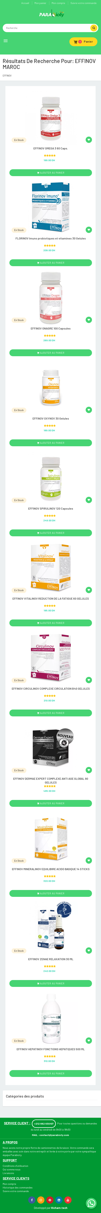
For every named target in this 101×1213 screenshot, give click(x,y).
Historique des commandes (18, 1187)
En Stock (19, 140)
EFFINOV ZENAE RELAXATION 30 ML (50, 959)
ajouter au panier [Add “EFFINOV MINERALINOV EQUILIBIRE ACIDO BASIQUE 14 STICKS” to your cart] (51, 893)
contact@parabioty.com (54, 1134)
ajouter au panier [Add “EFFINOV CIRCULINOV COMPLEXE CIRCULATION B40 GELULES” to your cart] (51, 713)
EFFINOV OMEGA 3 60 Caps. (50, 148)
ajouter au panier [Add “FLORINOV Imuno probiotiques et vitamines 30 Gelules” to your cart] (51, 262)
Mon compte (58, 3)
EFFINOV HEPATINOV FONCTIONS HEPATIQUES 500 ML (51, 1049)
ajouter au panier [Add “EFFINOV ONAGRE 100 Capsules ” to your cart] (51, 352)
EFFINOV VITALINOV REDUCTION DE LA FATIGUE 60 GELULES (50, 598)
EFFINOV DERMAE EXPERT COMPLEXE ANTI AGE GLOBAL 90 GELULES (50, 780)
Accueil (25, 3)
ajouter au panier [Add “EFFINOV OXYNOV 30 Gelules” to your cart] (51, 442)
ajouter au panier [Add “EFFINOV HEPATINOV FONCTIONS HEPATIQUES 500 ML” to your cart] (51, 1073)
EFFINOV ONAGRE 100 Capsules (51, 328)
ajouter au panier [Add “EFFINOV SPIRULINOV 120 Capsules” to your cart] (51, 532)
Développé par (42, 1207)
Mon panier (40, 3)
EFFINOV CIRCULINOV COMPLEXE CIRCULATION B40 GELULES (51, 688)
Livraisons (8, 1173)
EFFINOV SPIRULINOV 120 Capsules (50, 508)
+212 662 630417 (43, 1123)
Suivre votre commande (83, 3)
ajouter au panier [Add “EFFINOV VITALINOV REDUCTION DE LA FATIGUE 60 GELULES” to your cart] (51, 622)
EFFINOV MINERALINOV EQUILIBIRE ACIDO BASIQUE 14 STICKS (51, 869)
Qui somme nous (11, 1169)
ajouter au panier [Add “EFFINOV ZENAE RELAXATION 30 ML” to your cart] (51, 983)
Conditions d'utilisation (15, 1165)
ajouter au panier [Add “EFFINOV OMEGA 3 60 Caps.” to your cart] (51, 172)
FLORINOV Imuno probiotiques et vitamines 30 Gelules (51, 238)
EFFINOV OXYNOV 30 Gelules (51, 418)
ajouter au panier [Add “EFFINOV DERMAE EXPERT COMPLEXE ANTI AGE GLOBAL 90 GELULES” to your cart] (51, 803)
